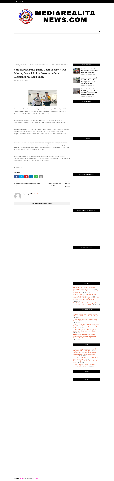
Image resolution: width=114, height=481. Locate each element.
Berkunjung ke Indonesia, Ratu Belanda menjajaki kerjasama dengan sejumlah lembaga (84, 354)
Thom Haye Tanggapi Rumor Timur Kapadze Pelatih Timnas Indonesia (86, 295)
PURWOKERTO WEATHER (86, 389)
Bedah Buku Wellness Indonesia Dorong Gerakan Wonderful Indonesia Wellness (84, 330)
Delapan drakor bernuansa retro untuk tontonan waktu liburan (84, 365)
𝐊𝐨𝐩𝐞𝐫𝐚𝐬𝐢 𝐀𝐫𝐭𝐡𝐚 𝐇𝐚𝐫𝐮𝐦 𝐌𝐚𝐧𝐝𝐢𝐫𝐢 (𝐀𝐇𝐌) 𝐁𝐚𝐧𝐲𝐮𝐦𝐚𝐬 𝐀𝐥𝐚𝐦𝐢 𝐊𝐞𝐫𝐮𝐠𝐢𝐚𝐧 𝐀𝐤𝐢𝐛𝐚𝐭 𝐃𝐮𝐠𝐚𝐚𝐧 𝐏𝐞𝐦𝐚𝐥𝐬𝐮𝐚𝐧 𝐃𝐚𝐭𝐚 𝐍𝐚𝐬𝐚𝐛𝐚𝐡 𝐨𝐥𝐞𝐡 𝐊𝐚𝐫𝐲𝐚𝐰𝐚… (90, 91)
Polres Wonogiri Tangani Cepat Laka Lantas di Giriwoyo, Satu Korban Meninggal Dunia (89, 80)
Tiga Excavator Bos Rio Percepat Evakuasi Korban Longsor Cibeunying (89, 71)
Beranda (16, 64)
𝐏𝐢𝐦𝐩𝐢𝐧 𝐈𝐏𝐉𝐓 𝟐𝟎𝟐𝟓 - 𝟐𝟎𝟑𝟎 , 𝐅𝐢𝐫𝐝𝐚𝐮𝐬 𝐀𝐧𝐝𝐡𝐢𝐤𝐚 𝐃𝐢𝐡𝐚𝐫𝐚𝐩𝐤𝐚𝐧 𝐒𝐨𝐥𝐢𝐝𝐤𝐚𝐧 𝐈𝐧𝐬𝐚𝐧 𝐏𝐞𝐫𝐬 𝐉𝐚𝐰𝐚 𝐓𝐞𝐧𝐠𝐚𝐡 (85, 315)
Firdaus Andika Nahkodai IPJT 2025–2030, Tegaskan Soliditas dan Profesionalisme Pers (86, 320)
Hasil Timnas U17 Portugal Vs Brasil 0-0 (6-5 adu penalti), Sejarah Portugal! (85, 288)
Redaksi (35, 194)
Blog (21, 478)
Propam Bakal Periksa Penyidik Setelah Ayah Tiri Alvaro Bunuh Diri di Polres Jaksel (86, 298)
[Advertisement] (57, 50)
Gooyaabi (35, 478)
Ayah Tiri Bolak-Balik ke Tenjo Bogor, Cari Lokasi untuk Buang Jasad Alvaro (85, 303)
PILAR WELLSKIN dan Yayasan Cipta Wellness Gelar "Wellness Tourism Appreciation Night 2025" (86, 325)
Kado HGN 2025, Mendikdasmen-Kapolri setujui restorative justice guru (84, 350)
